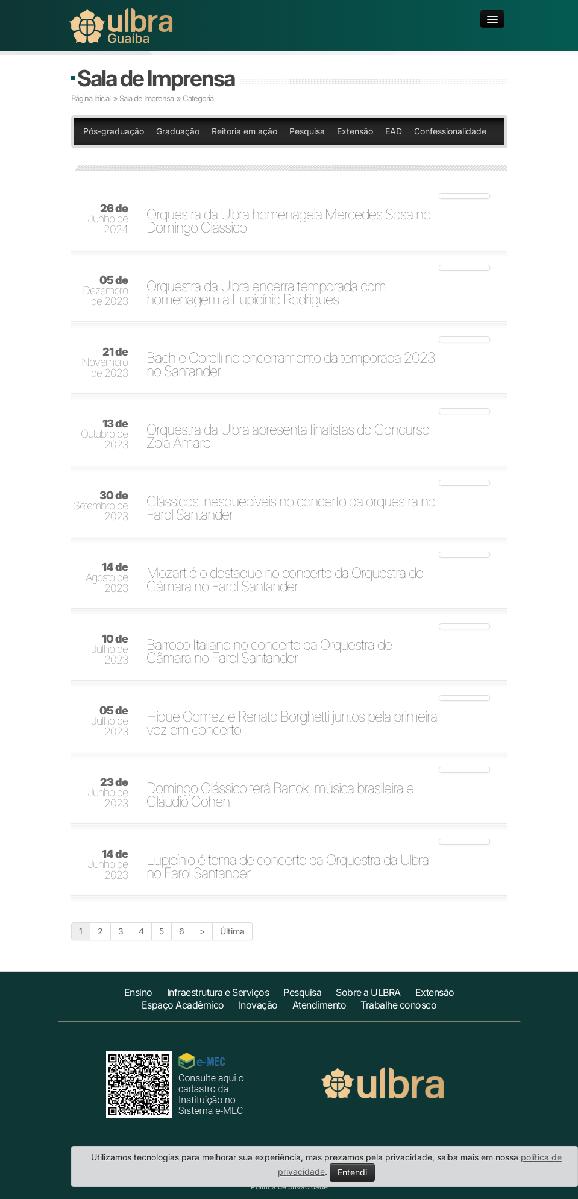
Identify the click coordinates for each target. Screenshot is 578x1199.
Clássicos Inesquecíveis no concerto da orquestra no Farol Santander (290, 508)
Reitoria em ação (244, 131)
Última (232, 931)
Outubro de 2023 (104, 434)
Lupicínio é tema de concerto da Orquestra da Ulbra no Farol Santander (287, 867)
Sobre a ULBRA (368, 992)
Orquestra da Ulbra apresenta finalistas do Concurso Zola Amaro (287, 436)
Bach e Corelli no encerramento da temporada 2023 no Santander (290, 364)
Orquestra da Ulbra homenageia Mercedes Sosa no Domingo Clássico (288, 221)
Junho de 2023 (107, 793)
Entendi (352, 1172)
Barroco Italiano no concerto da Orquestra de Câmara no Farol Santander (269, 651)
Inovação (258, 1005)
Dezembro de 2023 (105, 291)
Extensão (355, 131)
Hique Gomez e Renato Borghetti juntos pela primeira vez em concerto (291, 723)
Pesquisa (307, 131)
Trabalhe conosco (398, 1005)
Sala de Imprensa (155, 78)
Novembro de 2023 (104, 363)
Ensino (138, 992)
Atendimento (319, 1005)
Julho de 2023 (109, 650)
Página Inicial (90, 98)
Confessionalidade (450, 131)
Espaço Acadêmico (183, 1005)
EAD (393, 131)
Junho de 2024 (107, 219)
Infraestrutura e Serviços (218, 992)
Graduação (177, 131)
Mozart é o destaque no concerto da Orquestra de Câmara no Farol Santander (284, 580)
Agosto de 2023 (107, 578)
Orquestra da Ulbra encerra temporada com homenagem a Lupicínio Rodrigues (266, 293)
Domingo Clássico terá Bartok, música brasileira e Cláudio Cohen (279, 795)
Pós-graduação (113, 131)
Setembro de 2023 (101, 506)
